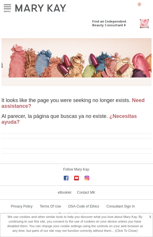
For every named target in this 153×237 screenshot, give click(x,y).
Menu (7, 7)
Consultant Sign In (120, 206)
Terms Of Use (50, 206)
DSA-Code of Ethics (83, 206)
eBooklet (64, 192)
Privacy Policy (22, 206)
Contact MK (86, 192)
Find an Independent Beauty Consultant (109, 23)
